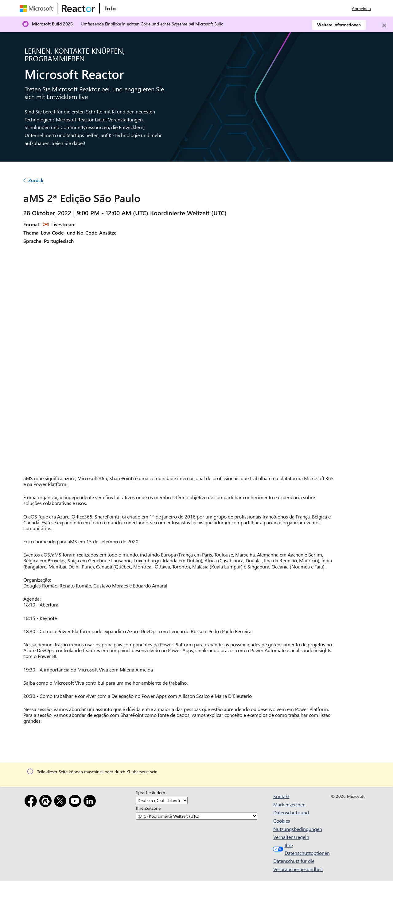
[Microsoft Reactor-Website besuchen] (79, 8)
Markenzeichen (289, 804)
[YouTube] (76, 802)
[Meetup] (46, 802)
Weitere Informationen (339, 25)
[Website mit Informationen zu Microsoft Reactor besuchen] (110, 8)
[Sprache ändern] (162, 800)
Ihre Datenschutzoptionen (297, 849)
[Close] (384, 25)
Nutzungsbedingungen (297, 829)
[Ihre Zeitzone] (196, 816)
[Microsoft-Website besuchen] (37, 8)
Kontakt (281, 796)
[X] (61, 802)
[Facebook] (32, 802)
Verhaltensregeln (291, 837)
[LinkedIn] (91, 802)
